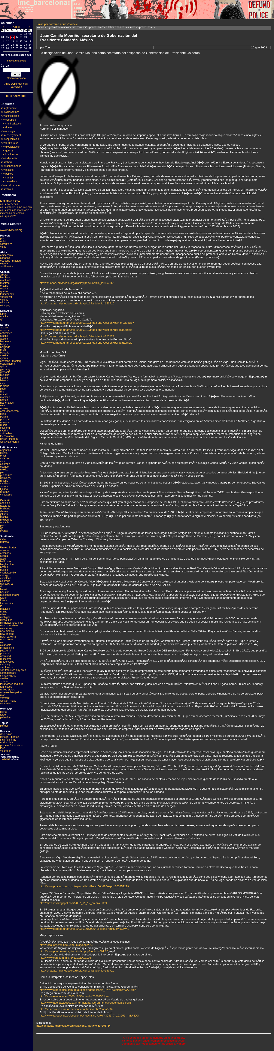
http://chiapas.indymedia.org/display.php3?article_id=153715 (77, 303)
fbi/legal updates (9, 736)
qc (1, 319)
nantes (4, 399)
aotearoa (5, 505)
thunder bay (7, 294)
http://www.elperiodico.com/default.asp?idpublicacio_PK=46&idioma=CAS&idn (88, 989)
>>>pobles (7, 173)
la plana (4, 386)
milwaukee (6, 619)
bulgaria (4, 352)
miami (3, 614)
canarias (5, 257)
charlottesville (8, 572)
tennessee (6, 686)
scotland (5, 427)
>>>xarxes (7, 189)
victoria (4, 299)
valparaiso (6, 494)
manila (4, 316)
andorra (4, 330)
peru (2, 472)
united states (7, 689)
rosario (4, 480)
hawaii (3, 589)
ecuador (4, 466)
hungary (4, 374)
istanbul (4, 380)
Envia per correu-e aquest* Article (57, 24)
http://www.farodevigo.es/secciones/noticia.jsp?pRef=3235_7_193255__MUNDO (89, 1015)
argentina (5, 450)
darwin (4, 511)
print (2, 238)
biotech (4, 725)
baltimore (5, 561)
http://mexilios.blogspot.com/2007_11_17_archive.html (73, 903)
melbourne (6, 519)
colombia (5, 464)
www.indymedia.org (11, 230)
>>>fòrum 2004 (9, 142)
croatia (4, 355)
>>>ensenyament (11, 135)
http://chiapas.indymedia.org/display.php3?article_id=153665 (77, 282)
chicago (4, 575)
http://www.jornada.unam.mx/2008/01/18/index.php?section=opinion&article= (87, 322)
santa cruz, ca (8, 675)
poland (4, 416)
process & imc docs (11, 745)
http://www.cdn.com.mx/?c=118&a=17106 (65, 957)
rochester (5, 658)
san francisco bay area (13, 670)
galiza (3, 366)
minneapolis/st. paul (11, 622)
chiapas (4, 458)
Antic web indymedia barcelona (16, 85)
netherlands (7, 402)
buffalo (4, 569)
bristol (3, 349)
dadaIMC (5, 759)
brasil (3, 455)
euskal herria (7, 363)
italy (2, 383)
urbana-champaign (11, 692)
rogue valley (7, 661)
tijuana (4, 489)
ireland (4, 377)
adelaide (5, 503)
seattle (4, 678)
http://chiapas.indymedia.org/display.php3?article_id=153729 (77, 970)
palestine (5, 717)
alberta (4, 274)
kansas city (6, 603)
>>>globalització (10, 146)
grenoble (5, 372)
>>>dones (6, 127)
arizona (4, 550)
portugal (4, 419)
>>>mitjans (7, 169)
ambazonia (6, 255)
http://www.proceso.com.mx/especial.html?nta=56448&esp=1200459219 (84, 886)
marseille (5, 397)
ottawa (4, 288)
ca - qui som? (8, 216)
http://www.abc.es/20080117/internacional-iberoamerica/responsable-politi (85, 1002)
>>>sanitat (7, 177)
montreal (5, 282)
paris (3, 413)
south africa (6, 266)
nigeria (4, 263)
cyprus (4, 358)
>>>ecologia (8, 131)
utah (2, 695)
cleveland (5, 578)
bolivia (3, 452)
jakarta (4, 514)
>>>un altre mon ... (11, 185)
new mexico (7, 631)
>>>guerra (7, 150)
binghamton (7, 564)
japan (3, 313)
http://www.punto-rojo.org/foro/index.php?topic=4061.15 (74, 951)
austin (3, 558)
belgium (4, 344)
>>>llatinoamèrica (11, 166)
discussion (6, 734)
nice (2, 405)
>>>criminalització (11, 123)
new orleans (7, 633)
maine (3, 611)
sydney (4, 530)
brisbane (5, 508)
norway (4, 408)
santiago (5, 483)
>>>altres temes (10, 112)
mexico (4, 469)
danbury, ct (6, 583)
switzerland (6, 433)
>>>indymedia (9, 158)
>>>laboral (7, 162)
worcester (5, 703)
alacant (4, 327)
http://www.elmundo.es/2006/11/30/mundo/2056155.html (74, 996)
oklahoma (5, 645)
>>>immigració (9, 154)
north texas (6, 639)
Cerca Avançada (16, 78)
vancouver (6, 296)
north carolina (8, 636)
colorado (5, 580)
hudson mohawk (9, 594)
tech (2, 748)
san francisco (7, 667)
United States (8, 547)
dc (1, 586)
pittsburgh (6, 650)
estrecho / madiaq (10, 260)
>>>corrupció (8, 119)
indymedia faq (8, 739)
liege (3, 388)
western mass (8, 700)
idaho (3, 597)
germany (5, 369)
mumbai (4, 541)
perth (3, 525)
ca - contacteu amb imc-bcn (16, 207)
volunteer (5, 750)
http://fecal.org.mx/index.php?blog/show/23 (66, 944)
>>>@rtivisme (9, 108)
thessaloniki (7, 436)
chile (3, 461)
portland (4, 653)
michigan (5, 617)
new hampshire (9, 625)
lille (2, 391)
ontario (4, 285)
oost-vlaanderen (9, 411)
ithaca (3, 600)
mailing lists (6, 742)
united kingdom (9, 438)
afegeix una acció (16, 60)
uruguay (4, 491)
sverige (4, 430)
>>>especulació (10, 139)
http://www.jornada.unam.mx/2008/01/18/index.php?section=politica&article (86, 329)
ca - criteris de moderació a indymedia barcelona (15, 212)
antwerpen (6, 333)
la (1, 606)
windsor (4, 302)
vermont (4, 697)
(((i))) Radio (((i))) (16, 95)
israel (3, 714)
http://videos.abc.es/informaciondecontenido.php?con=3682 (76, 1009)
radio (3, 241)
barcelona (6, 341)
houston (4, 592)
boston (4, 567)
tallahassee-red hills (11, 684)
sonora (4, 486)
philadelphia (7, 647)
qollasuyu (5, 477)
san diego (5, 664)
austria (4, 338)
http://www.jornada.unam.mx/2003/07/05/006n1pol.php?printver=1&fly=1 (84, 928)
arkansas (5, 553)
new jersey (6, 628)
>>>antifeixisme (10, 115)
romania (4, 422)
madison (5, 608)
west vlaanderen (9, 441)
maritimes (5, 280)
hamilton (5, 277)
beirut (3, 711)
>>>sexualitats (9, 181)
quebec (4, 291)
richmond (5, 656)
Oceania (5, 500)
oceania (4, 522)
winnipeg (5, 305)
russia (3, 425)
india (3, 539)
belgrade (5, 347)
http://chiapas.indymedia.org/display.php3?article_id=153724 (77, 336)
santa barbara (8, 672)
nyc (2, 642)
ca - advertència (9, 204)
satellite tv (6, 244)
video (3, 246)
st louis (4, 681)
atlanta (4, 555)
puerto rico (6, 475)
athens (4, 335)
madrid (4, 394)
